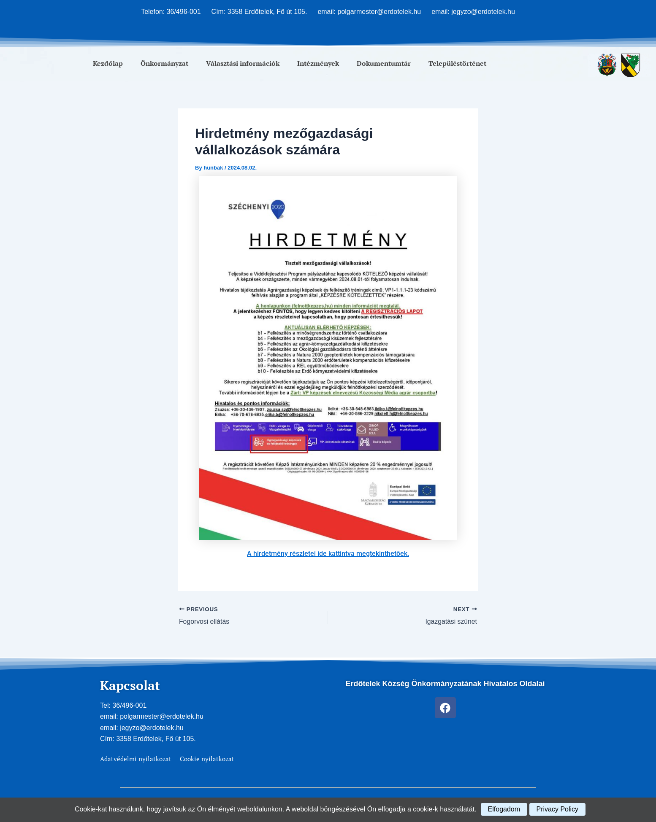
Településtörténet (457, 63)
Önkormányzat (164, 63)
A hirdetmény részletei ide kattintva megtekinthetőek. (328, 554)
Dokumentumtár (384, 63)
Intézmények (318, 63)
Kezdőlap (108, 63)
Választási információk (242, 63)
